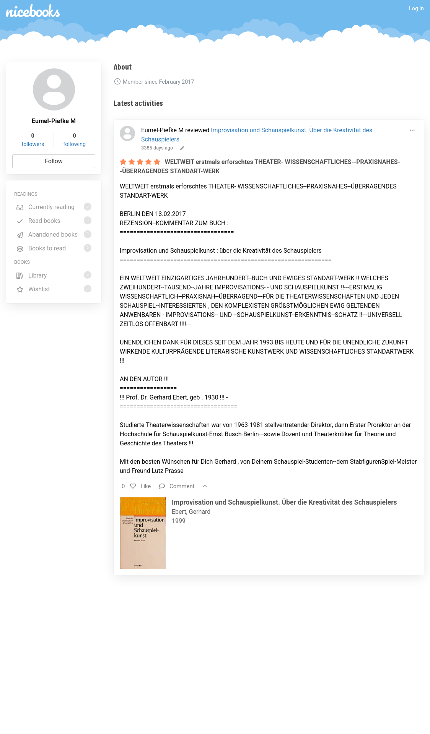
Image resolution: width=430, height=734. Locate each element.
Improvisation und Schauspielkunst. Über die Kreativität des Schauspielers (284, 502)
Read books (53, 220)
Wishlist (53, 289)
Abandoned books (53, 234)
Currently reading (53, 207)
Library (53, 275)
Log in (416, 8)
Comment (177, 486)
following (74, 144)
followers (32, 144)
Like (140, 486)
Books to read (53, 248)
